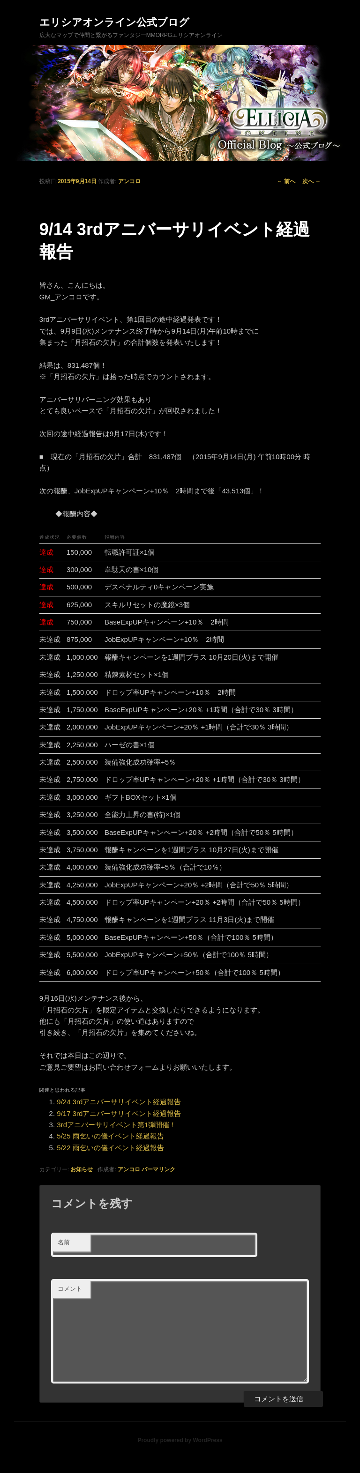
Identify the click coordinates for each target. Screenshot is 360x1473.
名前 (64, 1242)
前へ (286, 181)
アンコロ (129, 181)
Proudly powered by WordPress (179, 1440)
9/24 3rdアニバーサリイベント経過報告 (119, 1102)
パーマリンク (158, 1169)
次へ (311, 181)
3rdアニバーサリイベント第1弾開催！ (116, 1125)
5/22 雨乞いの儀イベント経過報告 (110, 1148)
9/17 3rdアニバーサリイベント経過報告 (119, 1113)
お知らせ (81, 1169)
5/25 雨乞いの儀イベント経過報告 (110, 1136)
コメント (70, 1288)
